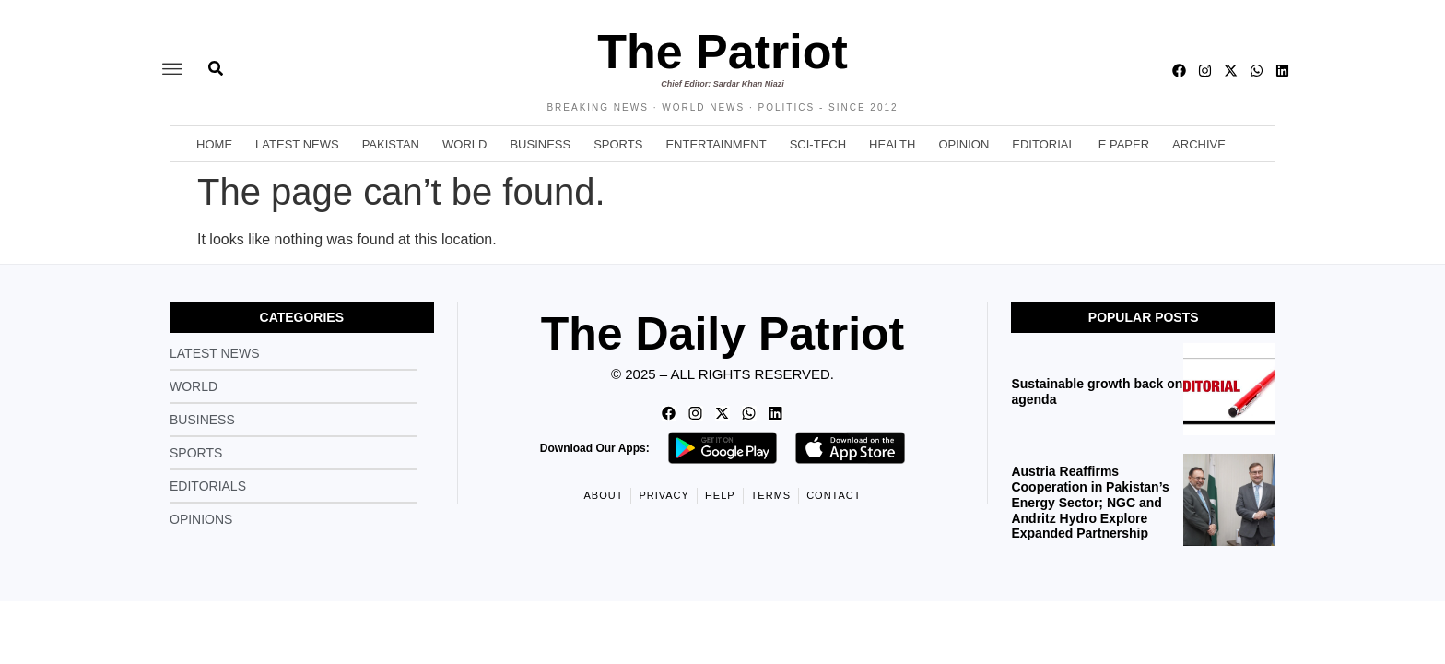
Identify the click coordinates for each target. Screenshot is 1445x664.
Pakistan (390, 144)
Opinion (963, 144)
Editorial (1043, 144)
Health (892, 144)
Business (540, 144)
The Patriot (722, 51)
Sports (617, 144)
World (464, 144)
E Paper (1123, 144)
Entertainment (715, 144)
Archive (1199, 144)
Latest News (297, 144)
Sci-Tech (818, 144)
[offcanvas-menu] (172, 70)
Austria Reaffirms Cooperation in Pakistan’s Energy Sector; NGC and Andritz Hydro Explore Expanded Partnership (1090, 502)
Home (214, 144)
